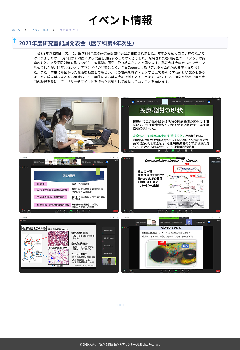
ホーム (16, 31)
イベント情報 (40, 31)
